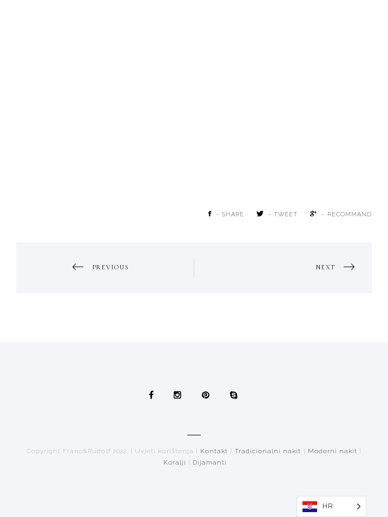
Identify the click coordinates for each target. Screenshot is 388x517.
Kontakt (214, 451)
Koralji (174, 462)
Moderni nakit (333, 451)
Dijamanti (210, 462)
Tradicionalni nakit (268, 451)
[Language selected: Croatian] (331, 506)
